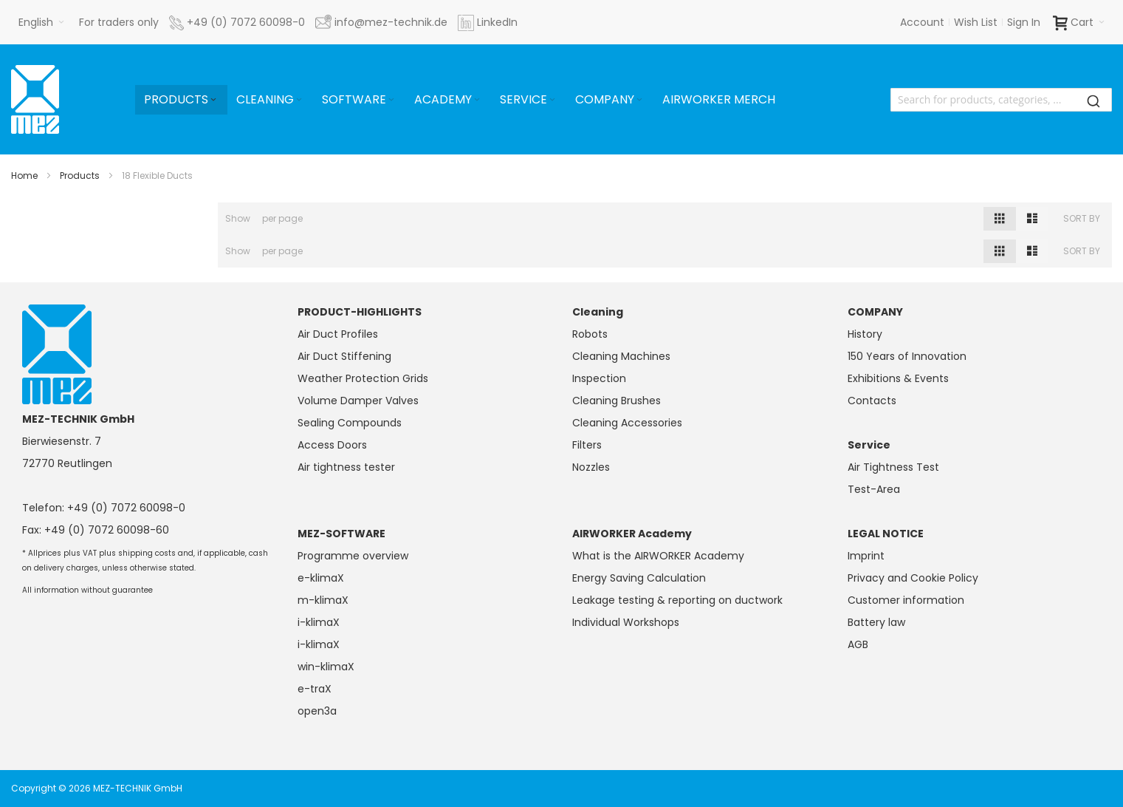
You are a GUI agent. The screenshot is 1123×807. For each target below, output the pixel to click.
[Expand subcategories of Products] (213, 100)
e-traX (315, 688)
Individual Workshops (625, 622)
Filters (587, 444)
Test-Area (874, 489)
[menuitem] (181, 100)
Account (922, 22)
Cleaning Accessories (627, 422)
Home (24, 175)
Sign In (1023, 22)
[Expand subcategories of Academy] (477, 100)
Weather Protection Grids (363, 378)
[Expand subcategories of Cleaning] (299, 100)
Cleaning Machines (621, 356)
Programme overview (353, 555)
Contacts (872, 400)
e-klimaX (321, 578)
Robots (590, 334)
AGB (858, 644)
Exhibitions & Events (898, 378)
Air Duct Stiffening (344, 356)
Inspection (599, 378)
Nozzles (591, 467)
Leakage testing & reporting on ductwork (677, 600)
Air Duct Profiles (338, 334)
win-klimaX (326, 666)
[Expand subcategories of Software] (391, 100)
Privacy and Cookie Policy (913, 578)
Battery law (876, 622)
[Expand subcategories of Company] (639, 100)
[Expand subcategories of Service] (552, 100)
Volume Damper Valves (358, 400)
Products (80, 175)
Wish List (975, 22)
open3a (317, 711)
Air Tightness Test (893, 467)
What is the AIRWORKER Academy (658, 555)
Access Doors (332, 444)
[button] (41, 22)
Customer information (906, 600)
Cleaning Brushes (616, 400)
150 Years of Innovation (907, 356)
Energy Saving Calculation (639, 578)
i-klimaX (319, 622)
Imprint (866, 555)
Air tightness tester (346, 467)
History (865, 334)
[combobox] (1001, 100)
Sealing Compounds (350, 422)
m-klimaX (323, 600)
